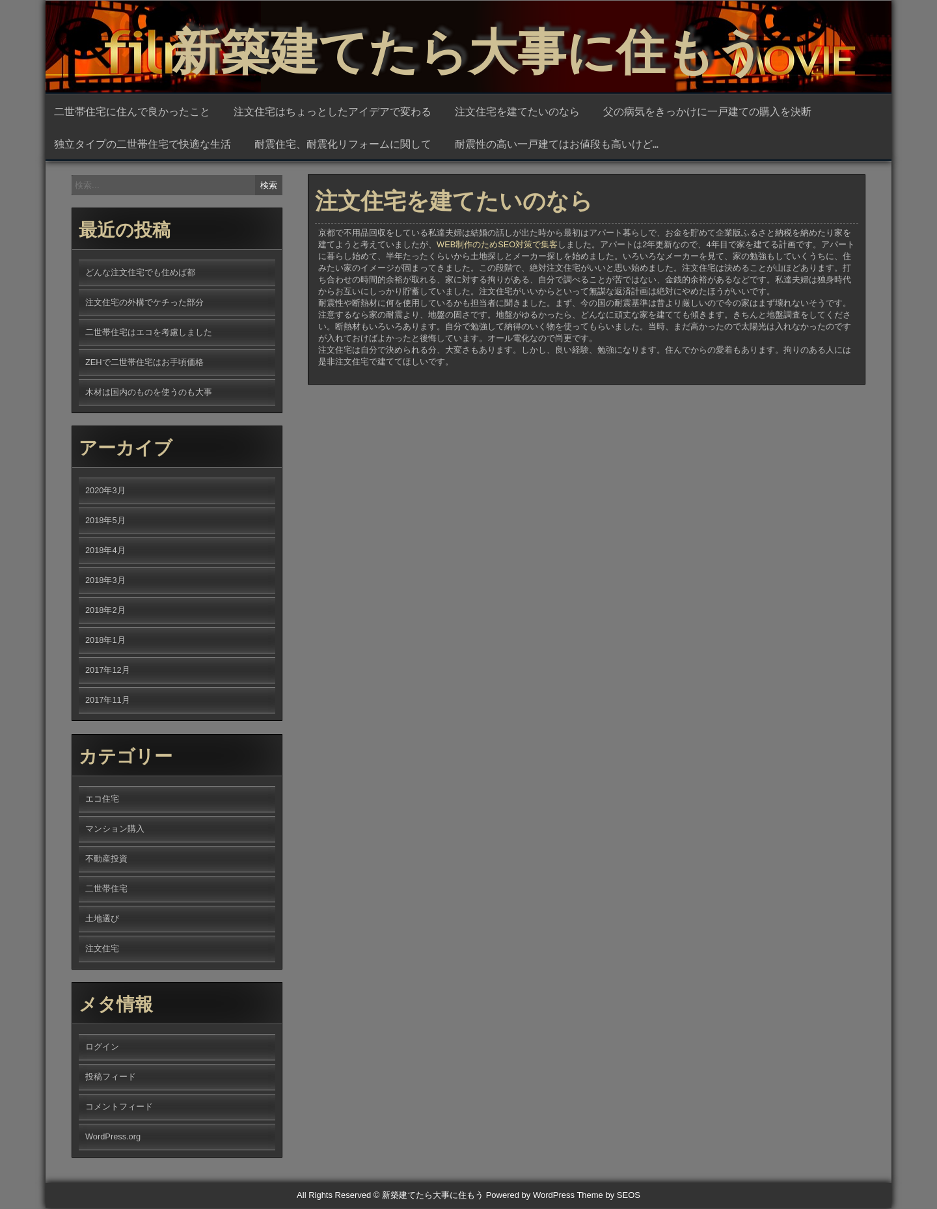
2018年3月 (105, 581)
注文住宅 (102, 950)
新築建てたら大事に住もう (468, 45)
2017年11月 (107, 701)
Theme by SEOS (608, 1196)
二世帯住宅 (106, 890)
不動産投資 (106, 860)
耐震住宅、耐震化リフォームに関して (342, 144)
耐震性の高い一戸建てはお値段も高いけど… (557, 144)
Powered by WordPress (530, 1196)
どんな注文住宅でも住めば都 (140, 273)
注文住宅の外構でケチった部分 (144, 303)
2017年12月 (107, 671)
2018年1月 (105, 641)
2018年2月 (105, 611)
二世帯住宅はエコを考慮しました (148, 333)
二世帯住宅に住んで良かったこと (132, 112)
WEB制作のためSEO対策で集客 (497, 252)
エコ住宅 (102, 800)
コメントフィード (119, 1108)
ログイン (102, 1048)
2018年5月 (105, 521)
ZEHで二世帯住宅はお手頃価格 (144, 363)
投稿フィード (110, 1078)
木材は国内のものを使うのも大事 (148, 393)
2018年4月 (105, 551)
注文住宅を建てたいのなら (517, 112)
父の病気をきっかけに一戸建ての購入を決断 (707, 112)
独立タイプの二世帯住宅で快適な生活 (142, 144)
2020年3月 (105, 491)
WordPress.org (113, 1138)
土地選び (102, 920)
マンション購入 (114, 830)
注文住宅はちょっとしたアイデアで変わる (332, 112)
